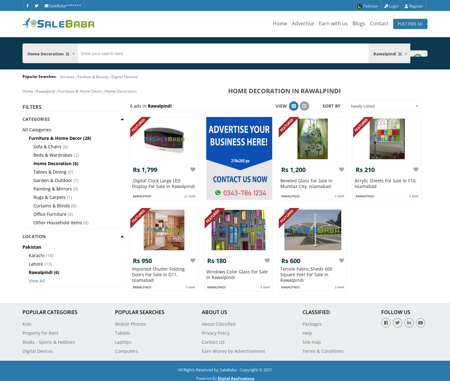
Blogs (358, 23)
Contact (379, 23)
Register (414, 6)
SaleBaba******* (63, 5)
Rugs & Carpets (49, 197)
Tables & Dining (50, 172)
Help (307, 330)
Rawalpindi (45, 91)
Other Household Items (57, 223)
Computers (126, 348)
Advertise (303, 23)
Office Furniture (50, 214)
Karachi (37, 255)
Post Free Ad (410, 24)
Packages (312, 321)
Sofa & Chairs (47, 147)
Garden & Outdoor (52, 180)
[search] (223, 53)
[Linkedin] (409, 319)
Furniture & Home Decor (80, 91)
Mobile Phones (130, 321)
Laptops (123, 339)
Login (391, 6)
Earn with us (333, 23)
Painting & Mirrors (52, 189)
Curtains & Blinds (51, 206)
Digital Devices (125, 76)
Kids (27, 321)
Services (67, 76)
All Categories (36, 130)
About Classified (219, 321)
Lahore (36, 264)
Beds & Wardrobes (52, 155)
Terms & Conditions (323, 348)
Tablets (122, 330)
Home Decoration (121, 91)
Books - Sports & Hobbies (48, 339)
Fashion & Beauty (93, 76)
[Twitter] (37, 5)
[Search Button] (419, 53)
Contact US (213, 339)
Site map (311, 339)
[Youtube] (420, 319)
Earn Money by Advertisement (233, 348)
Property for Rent (40, 330)
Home (280, 23)
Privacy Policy (216, 330)
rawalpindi (142, 194)
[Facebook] (27, 5)
